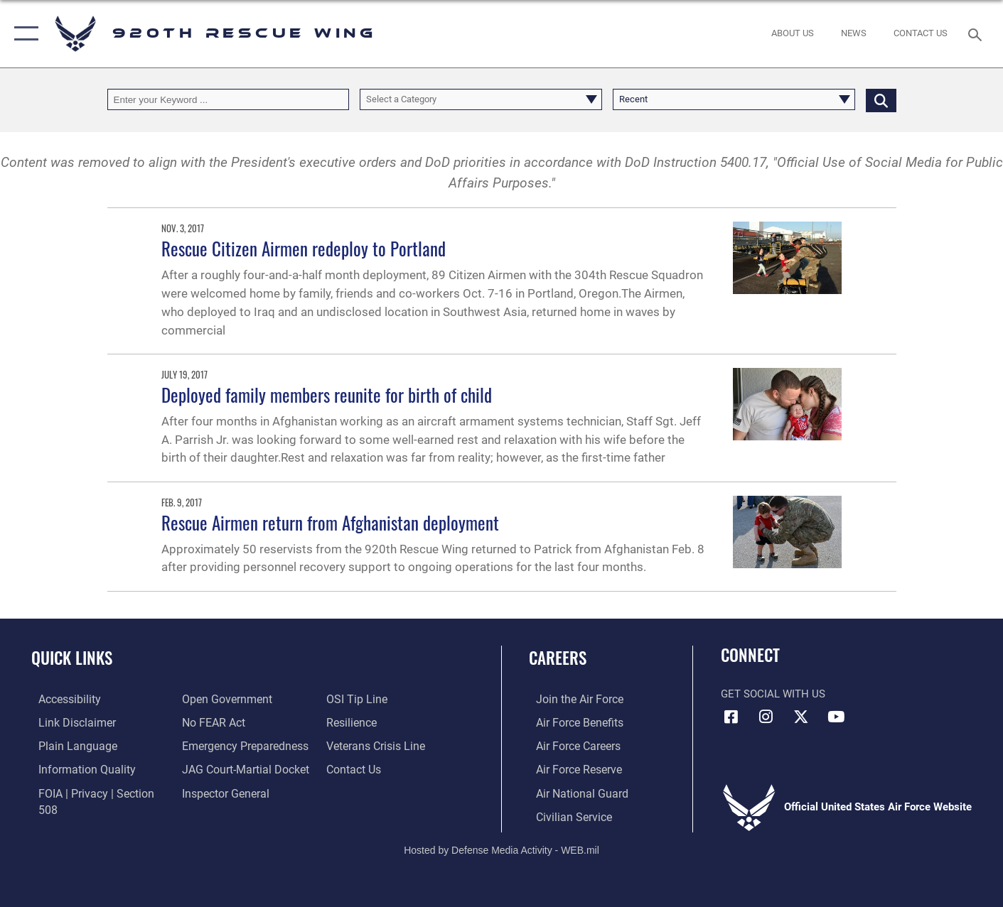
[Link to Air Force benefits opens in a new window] (571, 721)
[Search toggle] (977, 33)
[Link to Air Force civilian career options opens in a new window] (565, 814)
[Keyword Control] (228, 100)
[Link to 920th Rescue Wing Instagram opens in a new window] (766, 716)
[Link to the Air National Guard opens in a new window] (572, 791)
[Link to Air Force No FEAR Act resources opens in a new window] (211, 721)
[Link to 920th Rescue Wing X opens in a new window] (801, 716)
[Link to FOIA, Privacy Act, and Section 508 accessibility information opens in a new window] (96, 791)
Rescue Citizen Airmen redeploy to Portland (303, 248)
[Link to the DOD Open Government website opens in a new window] (222, 699)
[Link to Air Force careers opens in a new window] (570, 745)
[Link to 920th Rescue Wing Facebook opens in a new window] (731, 716)
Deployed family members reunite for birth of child (326, 394)
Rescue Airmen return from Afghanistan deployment (330, 522)
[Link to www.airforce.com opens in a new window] (571, 699)
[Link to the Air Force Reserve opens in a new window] (571, 767)
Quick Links (71, 658)
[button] (23, 33)
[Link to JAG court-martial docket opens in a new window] (241, 767)
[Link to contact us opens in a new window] (355, 767)
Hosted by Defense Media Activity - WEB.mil (501, 847)
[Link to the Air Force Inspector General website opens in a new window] (222, 791)
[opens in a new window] (240, 745)
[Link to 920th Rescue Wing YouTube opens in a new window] (836, 716)
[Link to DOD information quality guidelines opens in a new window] (76, 767)
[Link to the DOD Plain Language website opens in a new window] (67, 745)
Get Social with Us (773, 694)
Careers (557, 658)
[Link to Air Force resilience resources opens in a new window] (352, 721)
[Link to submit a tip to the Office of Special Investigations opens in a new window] (356, 699)
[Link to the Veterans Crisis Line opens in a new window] (376, 745)
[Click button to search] (881, 100)
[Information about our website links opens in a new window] (68, 721)
